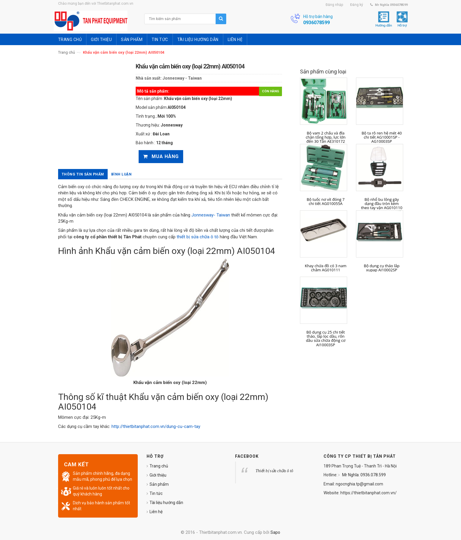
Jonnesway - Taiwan (182, 78)
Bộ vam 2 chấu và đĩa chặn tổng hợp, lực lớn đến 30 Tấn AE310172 (326, 137)
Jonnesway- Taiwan (210, 215)
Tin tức (156, 493)
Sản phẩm (159, 484)
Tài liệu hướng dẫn (166, 502)
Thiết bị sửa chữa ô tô (274, 471)
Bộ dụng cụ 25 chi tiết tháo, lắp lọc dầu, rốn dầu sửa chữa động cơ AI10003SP (325, 338)
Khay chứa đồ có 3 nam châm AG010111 (325, 268)
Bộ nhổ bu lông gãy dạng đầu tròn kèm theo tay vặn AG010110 (381, 203)
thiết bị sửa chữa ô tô (198, 236)
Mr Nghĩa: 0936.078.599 (363, 474)
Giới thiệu (158, 475)
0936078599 (316, 22)
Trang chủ (66, 52)
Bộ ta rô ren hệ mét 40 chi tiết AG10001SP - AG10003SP (382, 137)
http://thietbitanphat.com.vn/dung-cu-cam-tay (155, 426)
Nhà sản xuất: (149, 78)
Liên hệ (156, 511)
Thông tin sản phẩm (83, 174)
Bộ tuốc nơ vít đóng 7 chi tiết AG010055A (325, 201)
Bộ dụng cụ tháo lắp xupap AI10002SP (382, 268)
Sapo (275, 532)
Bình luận (121, 174)
